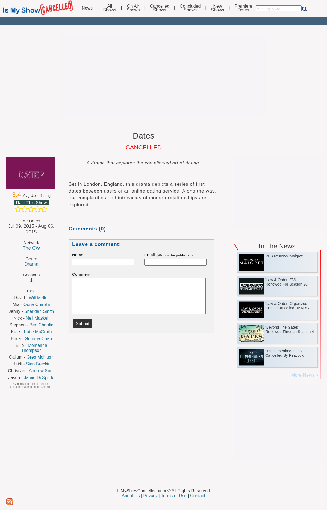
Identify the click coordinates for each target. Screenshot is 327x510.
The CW (31, 248)
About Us (131, 495)
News (87, 8)
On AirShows (133, 8)
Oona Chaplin (36, 304)
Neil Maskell (37, 318)
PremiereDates (243, 8)
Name (77, 255)
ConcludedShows (190, 8)
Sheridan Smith (39, 311)
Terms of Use (174, 495)
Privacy (150, 495)
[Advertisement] (163, 77)
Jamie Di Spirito (39, 377)
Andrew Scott (42, 370)
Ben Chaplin (41, 325)
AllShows (109, 8)
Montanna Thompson (34, 348)
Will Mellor (39, 297)
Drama (31, 264)
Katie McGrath (38, 331)
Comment (81, 274)
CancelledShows (159, 8)
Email (168, 255)
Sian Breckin (38, 364)
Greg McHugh (40, 357)
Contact (197, 495)
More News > (305, 375)
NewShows (217, 8)
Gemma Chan (38, 338)
